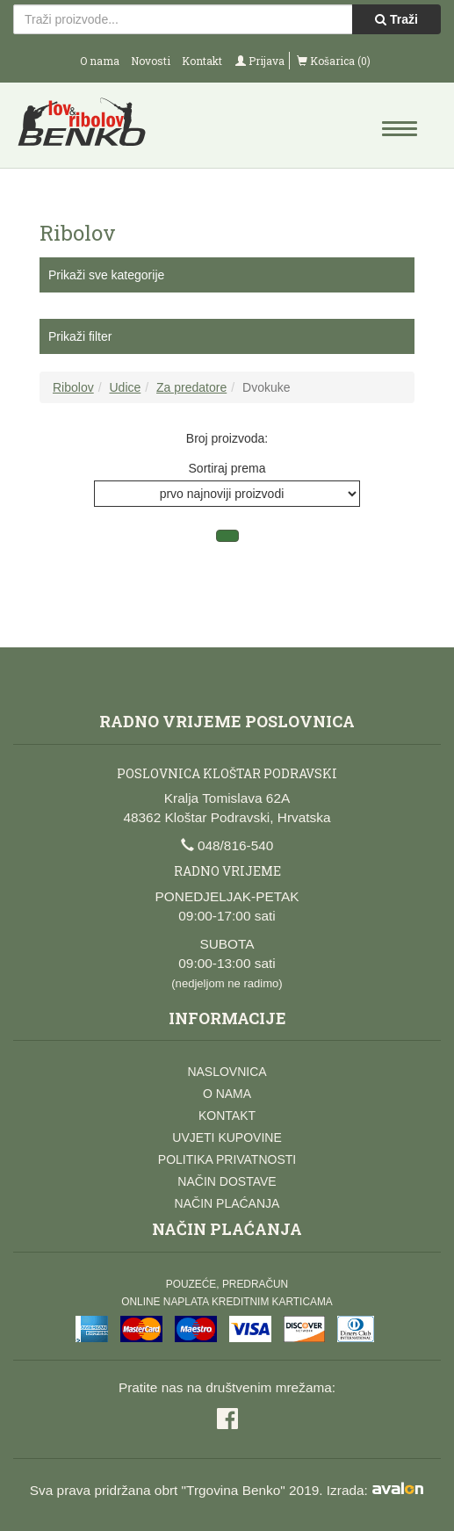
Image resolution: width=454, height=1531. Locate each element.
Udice (125, 387)
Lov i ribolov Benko (120, 127)
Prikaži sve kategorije (106, 275)
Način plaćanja (227, 1203)
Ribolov (73, 387)
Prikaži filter (80, 336)
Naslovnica (226, 1072)
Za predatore (191, 387)
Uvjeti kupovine (226, 1137)
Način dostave (226, 1181)
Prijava (260, 61)
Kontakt (202, 61)
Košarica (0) (334, 61)
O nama (99, 61)
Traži (396, 19)
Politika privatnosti (227, 1159)
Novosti (150, 61)
